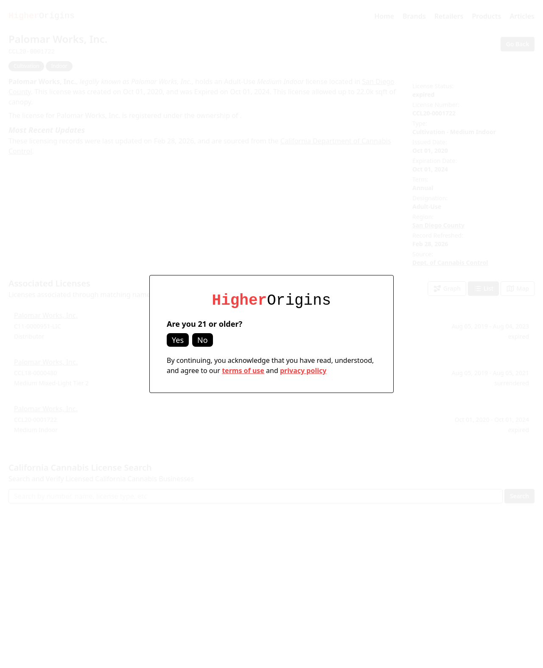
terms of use (243, 370)
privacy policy (303, 370)
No (202, 340)
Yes (178, 340)
